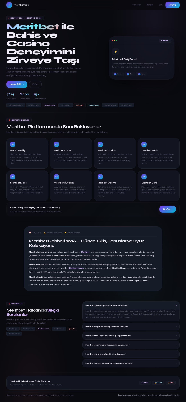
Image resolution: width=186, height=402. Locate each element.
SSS (160, 5)
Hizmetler (136, 5)
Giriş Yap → (165, 210)
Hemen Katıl (19, 84)
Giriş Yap (172, 5)
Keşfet (40, 84)
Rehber (150, 5)
